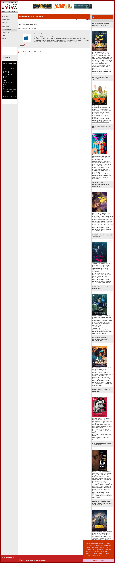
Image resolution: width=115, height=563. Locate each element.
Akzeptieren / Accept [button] (98, 560)
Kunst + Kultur (5, 26)
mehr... (22, 45)
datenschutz (39, 560)
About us (4, 42)
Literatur (4, 35)
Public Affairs (5, 23)
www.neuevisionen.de (98, 73)
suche (23, 560)
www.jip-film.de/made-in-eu (100, 333)
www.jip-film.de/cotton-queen (100, 122)
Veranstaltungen (6, 29)
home (44, 560)
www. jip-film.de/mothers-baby (101, 282)
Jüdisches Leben (6, 32)
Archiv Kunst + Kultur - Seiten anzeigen (31, 52)
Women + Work (6, 19)
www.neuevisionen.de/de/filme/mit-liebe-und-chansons (102, 384)
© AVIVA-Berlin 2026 (8, 557)
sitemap (27, 560)
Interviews (4, 38)
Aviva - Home (5, 16)
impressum (33, 560)
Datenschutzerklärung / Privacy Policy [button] (96, 555)
